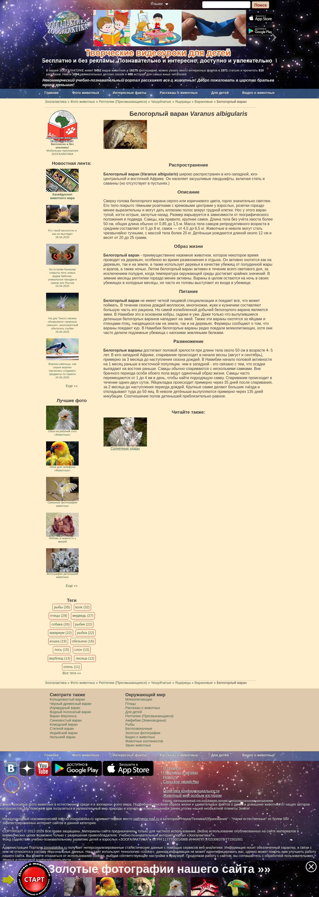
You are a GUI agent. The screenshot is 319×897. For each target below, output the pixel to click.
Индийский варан (64, 733)
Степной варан (62, 728)
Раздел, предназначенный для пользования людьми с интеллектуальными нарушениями (218, 800)
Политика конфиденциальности (191, 791)
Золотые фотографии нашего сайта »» (159, 868)
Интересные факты (129, 93)
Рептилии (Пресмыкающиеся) (149, 716)
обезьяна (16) (83, 641)
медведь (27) (82, 616)
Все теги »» (71, 673)
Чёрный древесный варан (70, 704)
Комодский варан (63, 724)
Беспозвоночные (138, 728)
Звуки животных (138, 745)
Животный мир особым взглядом (192, 795)
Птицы (130, 704)
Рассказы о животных (179, 93)
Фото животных (85, 93)
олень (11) (71, 667)
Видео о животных (258, 93)
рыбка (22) (85, 633)
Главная (51, 93)
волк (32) (82, 607)
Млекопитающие (138, 699)
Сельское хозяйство (181, 782)
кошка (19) (58, 641)
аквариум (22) (60, 633)
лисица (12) (85, 658)
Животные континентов (144, 741)
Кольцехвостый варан (67, 699)
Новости (170, 777)
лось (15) (61, 650)
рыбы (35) (62, 607)
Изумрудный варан (65, 708)
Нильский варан (63, 737)
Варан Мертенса (63, 716)
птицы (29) (58, 616)
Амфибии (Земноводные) (145, 720)
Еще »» (72, 386)
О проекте (172, 768)
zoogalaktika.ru (55, 847)
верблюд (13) (59, 658)
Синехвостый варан (66, 720)
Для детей (220, 93)
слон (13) (81, 650)
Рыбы (130, 724)
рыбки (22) (83, 624)
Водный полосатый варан (70, 712)
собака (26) (60, 624)
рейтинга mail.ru (146, 819)
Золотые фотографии (142, 733)
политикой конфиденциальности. (45, 860)
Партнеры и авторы (180, 773)
